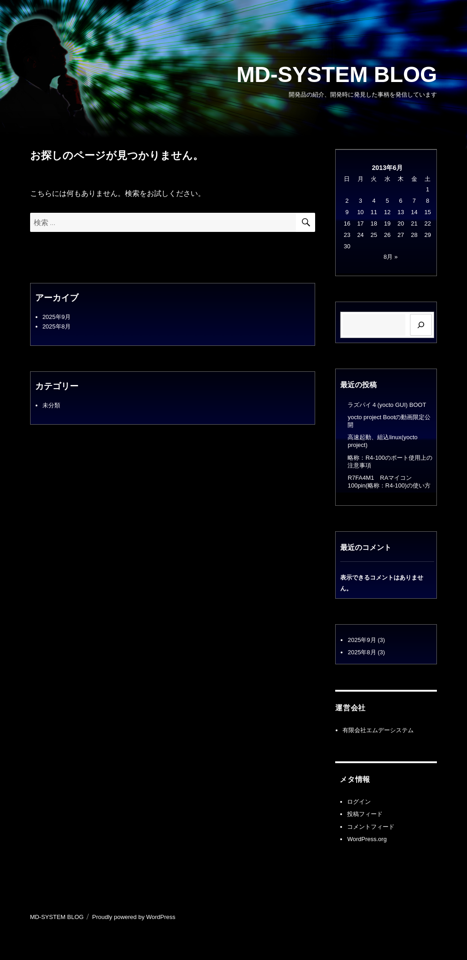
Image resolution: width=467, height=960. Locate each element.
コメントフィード (370, 826)
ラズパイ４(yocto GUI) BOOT (387, 404)
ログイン (359, 801)
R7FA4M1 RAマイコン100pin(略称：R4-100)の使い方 (389, 481)
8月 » (391, 256)
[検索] (421, 325)
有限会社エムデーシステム (378, 730)
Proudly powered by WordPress (134, 917)
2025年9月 (56, 316)
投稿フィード (365, 814)
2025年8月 (56, 326)
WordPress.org (366, 839)
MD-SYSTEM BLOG (336, 74)
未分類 (51, 405)
